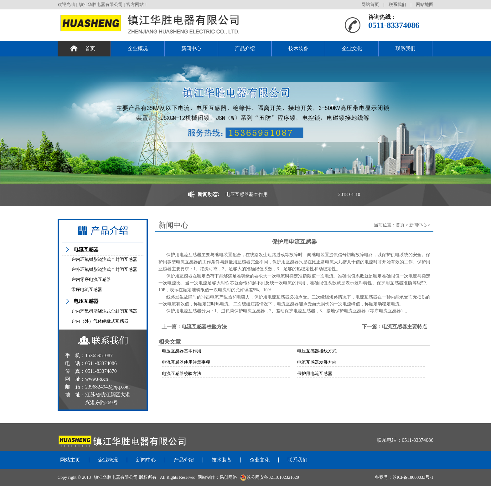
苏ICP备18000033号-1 (412, 477)
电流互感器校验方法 (204, 326)
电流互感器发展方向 (317, 362)
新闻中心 (191, 48)
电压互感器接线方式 (317, 351)
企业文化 (352, 48)
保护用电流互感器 (314, 373)
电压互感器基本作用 (246, 194)
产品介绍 (245, 48)
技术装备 (298, 48)
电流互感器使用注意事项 (186, 362)
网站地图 (424, 4)
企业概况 (138, 48)
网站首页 (370, 4)
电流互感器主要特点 (404, 326)
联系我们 (397, 4)
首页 (90, 48)
